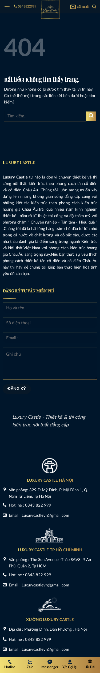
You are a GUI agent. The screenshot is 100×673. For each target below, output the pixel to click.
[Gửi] (91, 116)
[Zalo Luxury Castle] (30, 665)
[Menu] (7, 6)
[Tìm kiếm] (94, 7)
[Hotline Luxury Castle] (10, 665)
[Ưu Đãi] (90, 665)
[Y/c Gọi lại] (70, 665)
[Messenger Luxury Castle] (50, 665)
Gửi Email (79, 6)
